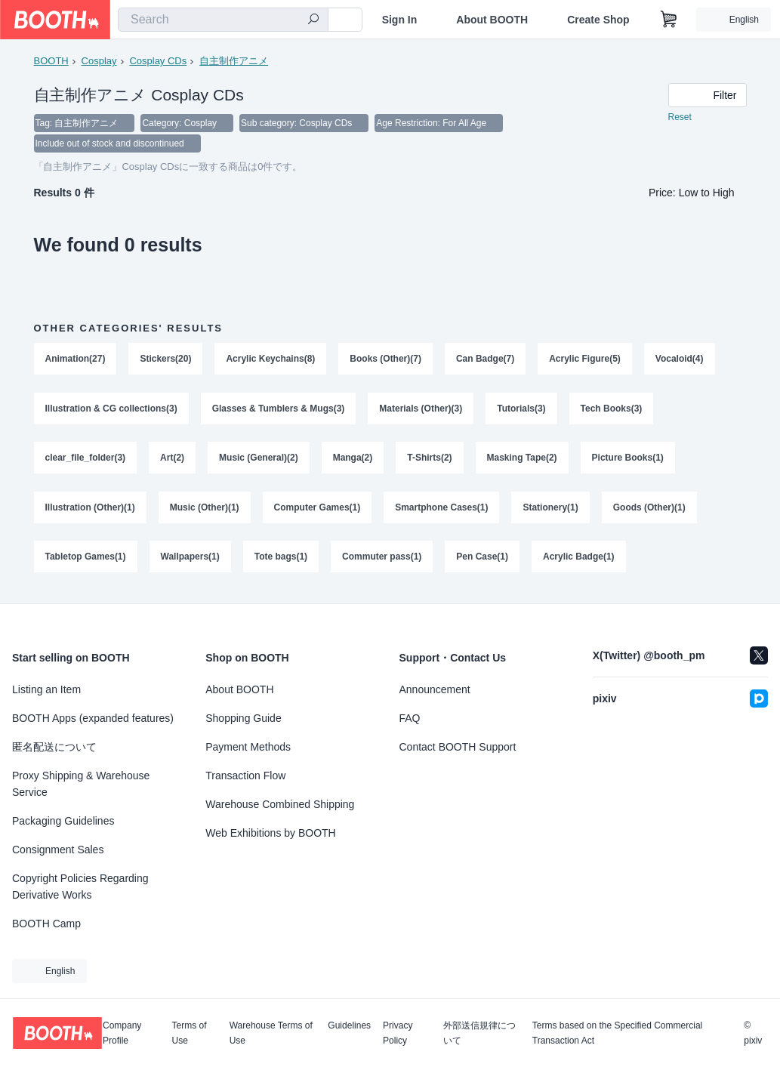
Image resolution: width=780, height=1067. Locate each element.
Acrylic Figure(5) (585, 360)
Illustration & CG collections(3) (111, 410)
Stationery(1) (550, 509)
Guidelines (349, 1026)
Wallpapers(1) (190, 559)
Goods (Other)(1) (649, 509)
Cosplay (99, 60)
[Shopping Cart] (669, 19)
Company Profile (122, 1033)
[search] (313, 20)
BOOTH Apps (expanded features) (93, 718)
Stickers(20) (166, 360)
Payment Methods (248, 747)
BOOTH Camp (46, 923)
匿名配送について (54, 747)
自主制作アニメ (233, 60)
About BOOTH (492, 19)
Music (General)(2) (258, 460)
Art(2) (172, 460)
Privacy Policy (397, 1033)
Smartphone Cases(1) (442, 509)
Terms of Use (189, 1033)
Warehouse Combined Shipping (279, 804)
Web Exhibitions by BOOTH (270, 833)
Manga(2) (353, 460)
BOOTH (51, 60)
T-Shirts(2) (430, 460)
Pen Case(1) (483, 559)
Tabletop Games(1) (85, 559)
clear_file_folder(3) (85, 460)
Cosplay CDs (158, 60)
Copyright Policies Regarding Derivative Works (80, 886)
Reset (680, 118)
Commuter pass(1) (381, 559)
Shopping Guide (243, 718)
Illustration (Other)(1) (90, 509)
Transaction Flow (245, 775)
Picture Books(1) (628, 460)
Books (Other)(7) (386, 360)
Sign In (400, 19)
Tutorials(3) (522, 410)
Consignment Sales (57, 849)
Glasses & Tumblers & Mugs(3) (278, 410)
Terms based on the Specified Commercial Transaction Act (617, 1033)
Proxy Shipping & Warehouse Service (81, 783)
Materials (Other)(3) (421, 410)
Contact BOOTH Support (457, 747)
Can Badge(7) (485, 360)
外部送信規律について (479, 1033)
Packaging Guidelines (63, 821)
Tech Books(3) (612, 410)
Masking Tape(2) (522, 460)
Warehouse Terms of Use (271, 1033)
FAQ (410, 718)
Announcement (434, 689)
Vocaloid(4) (679, 360)
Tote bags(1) (280, 559)
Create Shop (598, 19)
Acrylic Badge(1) (579, 559)
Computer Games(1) (317, 509)
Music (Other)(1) (204, 509)
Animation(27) (75, 360)
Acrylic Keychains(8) (271, 360)
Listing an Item (46, 689)
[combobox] (223, 20)
